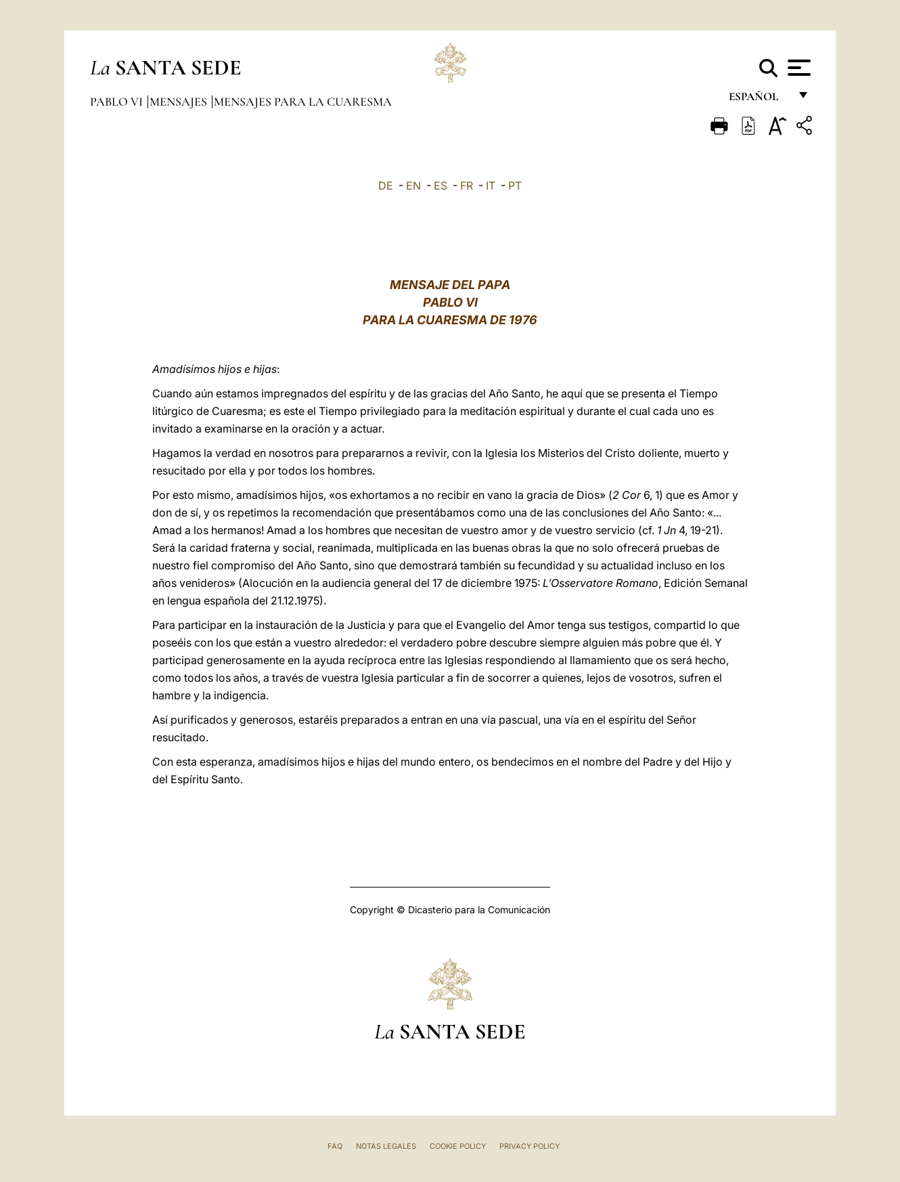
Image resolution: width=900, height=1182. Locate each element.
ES (440, 185)
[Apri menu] (797, 67)
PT (515, 185)
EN (413, 185)
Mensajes (180, 101)
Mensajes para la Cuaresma (303, 101)
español (758, 99)
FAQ (335, 1146)
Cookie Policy (458, 1146)
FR (466, 185)
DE (385, 185)
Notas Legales (386, 1146)
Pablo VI (117, 101)
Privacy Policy (529, 1146)
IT (490, 185)
